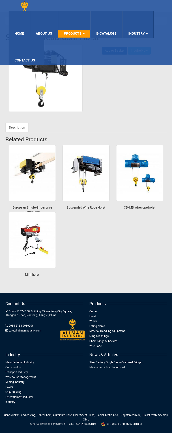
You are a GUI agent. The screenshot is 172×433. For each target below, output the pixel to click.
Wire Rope (95, 346)
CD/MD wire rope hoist (139, 207)
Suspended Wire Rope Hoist (86, 207)
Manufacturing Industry (19, 362)
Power (9, 387)
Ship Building (13, 392)
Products (74, 34)
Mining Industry (14, 382)
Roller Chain (44, 415)
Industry (138, 34)
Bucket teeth (149, 415)
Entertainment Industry (19, 397)
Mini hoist (32, 274)
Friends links (10, 415)
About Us (44, 34)
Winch (93, 321)
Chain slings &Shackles (103, 341)
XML (86, 419)
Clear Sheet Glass (83, 415)
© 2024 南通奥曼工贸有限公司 (48, 424)
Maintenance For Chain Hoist (107, 367)
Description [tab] (17, 127)
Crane (93, 311)
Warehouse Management (20, 377)
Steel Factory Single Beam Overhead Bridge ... (116, 362)
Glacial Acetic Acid (107, 415)
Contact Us (25, 60)
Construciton (13, 367)
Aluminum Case (62, 415)
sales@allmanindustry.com (25, 330)
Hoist (92, 316)
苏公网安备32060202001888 (124, 424)
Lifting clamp (97, 326)
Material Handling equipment (107, 331)
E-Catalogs (106, 34)
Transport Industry (16, 372)
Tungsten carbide (129, 415)
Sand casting (27, 415)
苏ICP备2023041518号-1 (84, 424)
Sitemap (163, 415)
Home (19, 34)
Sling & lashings (99, 336)
